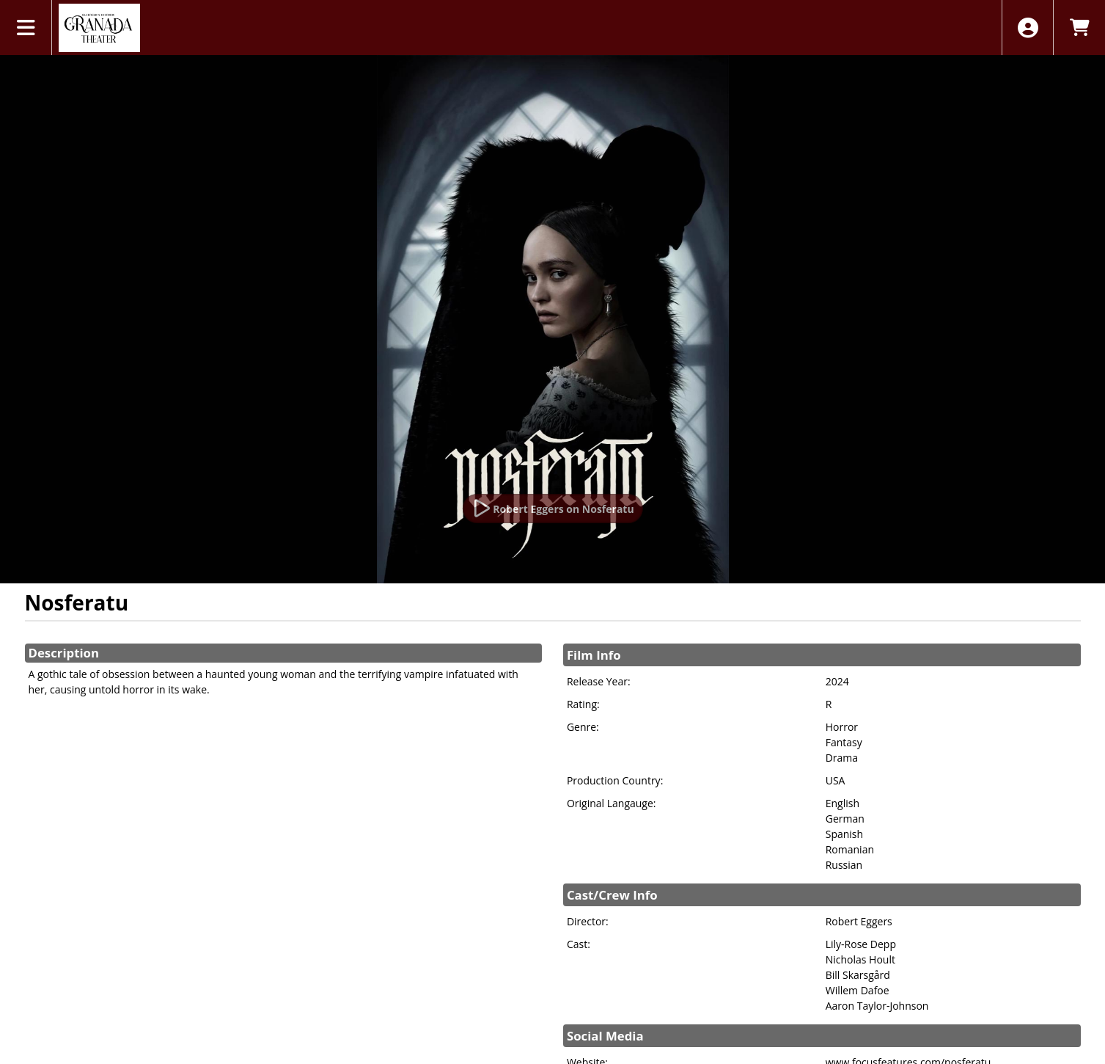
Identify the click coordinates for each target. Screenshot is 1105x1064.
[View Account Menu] (1028, 27)
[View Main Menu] (26, 27)
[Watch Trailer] (552, 508)
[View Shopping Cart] (1079, 27)
